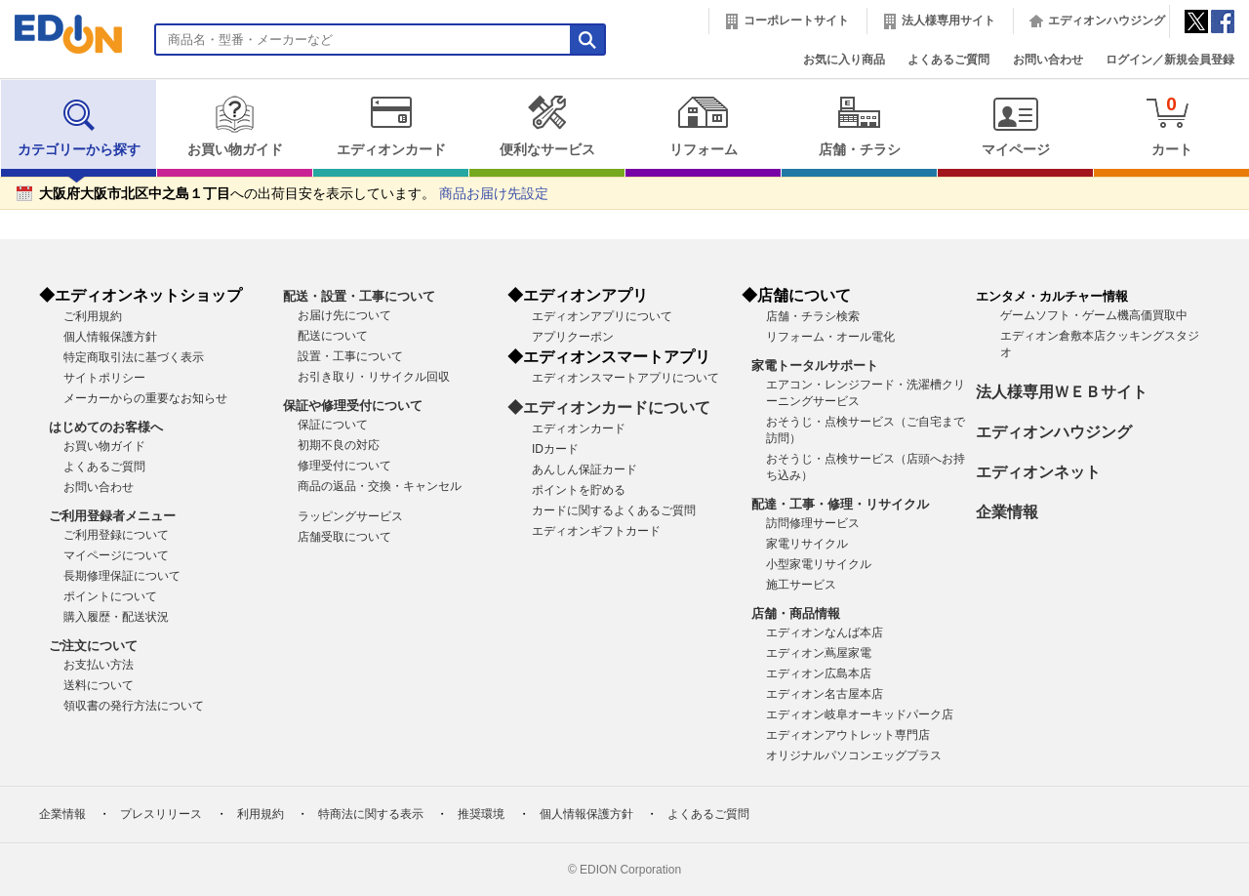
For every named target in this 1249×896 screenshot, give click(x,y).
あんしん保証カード (584, 469)
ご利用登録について (116, 535)
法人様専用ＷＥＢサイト (1062, 392)
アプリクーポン (573, 337)
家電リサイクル (807, 543)
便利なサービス (546, 126)
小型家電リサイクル (818, 564)
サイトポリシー (104, 378)
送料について (98, 685)
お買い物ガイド (234, 126)
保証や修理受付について (353, 405)
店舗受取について (344, 537)
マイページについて (116, 555)
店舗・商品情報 (795, 613)
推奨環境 (481, 814)
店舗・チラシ (859, 126)
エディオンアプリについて (602, 316)
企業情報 (1007, 512)
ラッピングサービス (350, 516)
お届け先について (344, 315)
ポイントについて (110, 596)
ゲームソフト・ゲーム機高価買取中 (1094, 315)
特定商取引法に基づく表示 (133, 357)
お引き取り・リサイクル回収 (374, 377)
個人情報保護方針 (110, 337)
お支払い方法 (98, 665)
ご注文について (93, 645)
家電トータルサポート (814, 365)
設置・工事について (350, 356)
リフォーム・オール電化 (830, 337)
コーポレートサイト (796, 20)
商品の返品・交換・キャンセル (380, 486)
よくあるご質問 (948, 59)
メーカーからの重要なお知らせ (145, 398)
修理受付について (344, 465)
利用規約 (260, 814)
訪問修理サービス (813, 523)
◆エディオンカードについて (608, 407)
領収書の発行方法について (133, 706)
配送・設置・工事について (359, 296)
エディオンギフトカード (596, 531)
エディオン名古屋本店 (824, 694)
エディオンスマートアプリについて (625, 378)
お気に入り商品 (844, 59)
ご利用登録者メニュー (112, 516)
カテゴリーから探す (79, 126)
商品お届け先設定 (493, 193)
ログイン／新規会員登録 (1170, 59)
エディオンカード (390, 126)
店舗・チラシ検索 (813, 316)
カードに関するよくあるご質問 (614, 510)
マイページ (1015, 126)
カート (1171, 125)
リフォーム (703, 126)
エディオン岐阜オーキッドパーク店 (859, 714)
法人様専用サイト (948, 20)
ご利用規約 (92, 316)
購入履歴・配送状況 (116, 617)
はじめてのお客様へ (106, 427)
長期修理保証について (122, 576)
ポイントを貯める (578, 490)
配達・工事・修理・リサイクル (840, 504)
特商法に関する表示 (370, 814)
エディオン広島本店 (818, 673)
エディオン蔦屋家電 (818, 653)
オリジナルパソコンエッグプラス (854, 755)
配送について (333, 336)
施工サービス (801, 584)
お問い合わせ (1048, 59)
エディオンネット (1038, 472)
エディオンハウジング (1106, 20)
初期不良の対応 (339, 445)
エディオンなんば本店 (824, 632)
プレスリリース (161, 814)
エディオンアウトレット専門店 (848, 735)
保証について (333, 424)
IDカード (555, 449)
